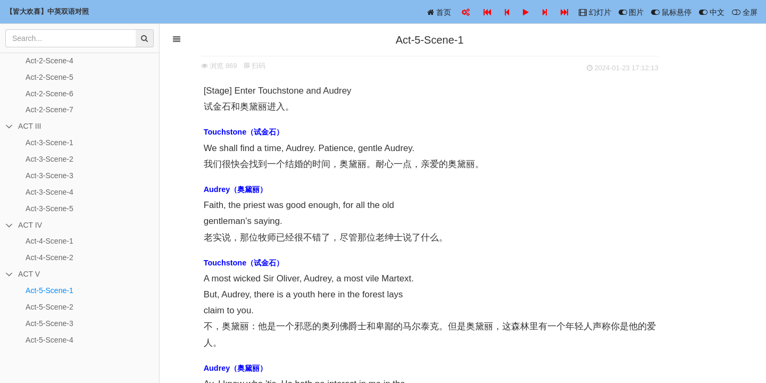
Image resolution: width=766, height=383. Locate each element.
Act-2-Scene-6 (49, 93)
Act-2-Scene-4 (49, 60)
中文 (712, 12)
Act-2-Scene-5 (49, 77)
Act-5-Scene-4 (49, 340)
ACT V (29, 274)
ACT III (29, 126)
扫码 (288, 66)
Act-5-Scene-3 (49, 323)
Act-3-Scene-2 (49, 159)
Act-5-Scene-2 (49, 307)
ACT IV (30, 225)
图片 (631, 12)
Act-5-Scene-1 (49, 290)
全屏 (744, 12)
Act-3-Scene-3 (49, 175)
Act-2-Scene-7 (49, 109)
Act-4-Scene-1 (49, 241)
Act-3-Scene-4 (49, 192)
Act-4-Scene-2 (49, 257)
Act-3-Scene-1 (49, 142)
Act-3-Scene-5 (49, 208)
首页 (439, 12)
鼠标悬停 (671, 12)
